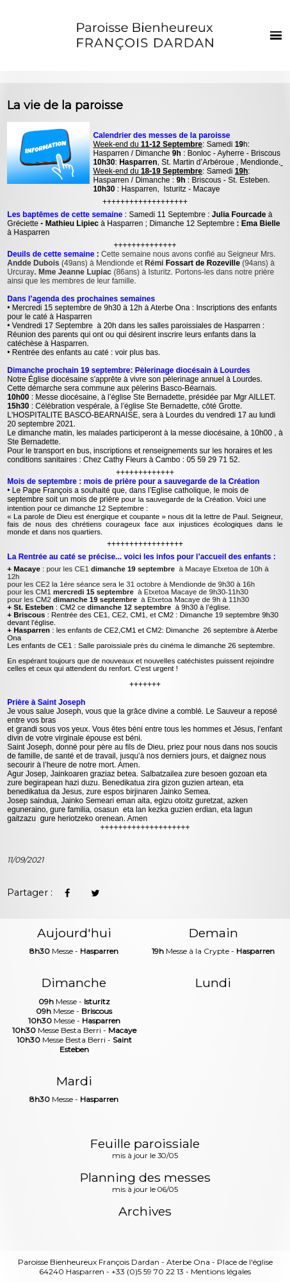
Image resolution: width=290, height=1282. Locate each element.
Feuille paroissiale (145, 1149)
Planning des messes (145, 1183)
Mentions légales (221, 1271)
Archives (145, 1211)
